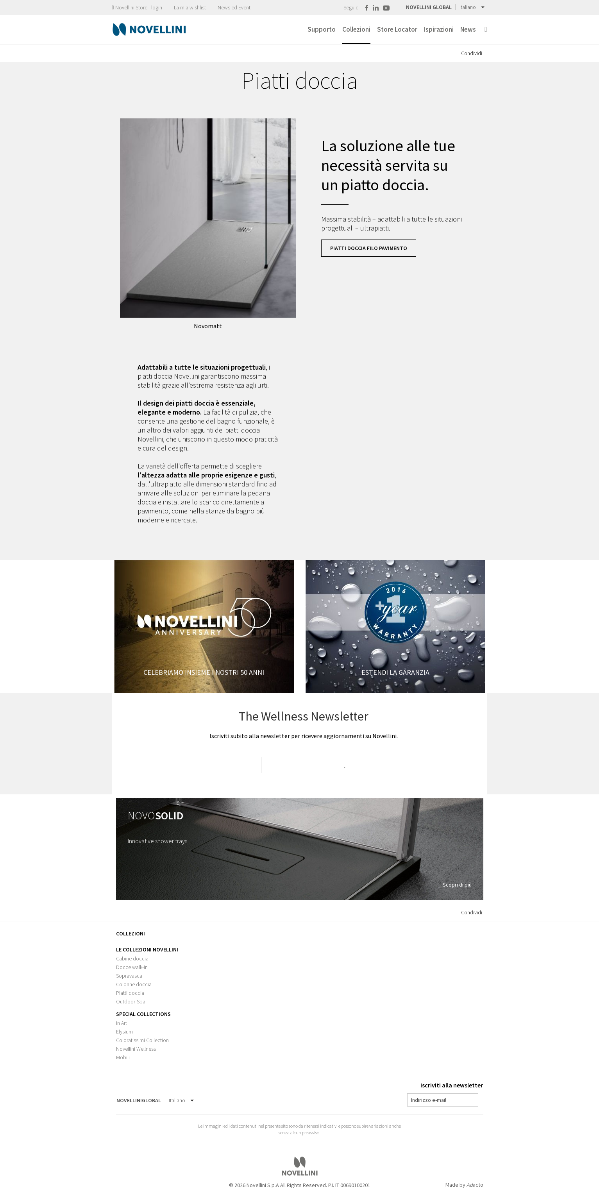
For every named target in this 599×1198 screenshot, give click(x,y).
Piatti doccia (130, 992)
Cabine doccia (132, 958)
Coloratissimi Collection (142, 1040)
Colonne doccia (134, 984)
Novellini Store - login (137, 7)
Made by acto (464, 1184)
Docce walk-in (132, 967)
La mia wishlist (190, 7)
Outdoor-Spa (130, 1001)
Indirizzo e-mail (428, 1099)
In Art (121, 1022)
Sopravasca (129, 975)
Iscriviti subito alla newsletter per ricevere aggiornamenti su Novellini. (303, 736)
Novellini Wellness (136, 1048)
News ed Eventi (235, 7)
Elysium (124, 1031)
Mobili (123, 1057)
